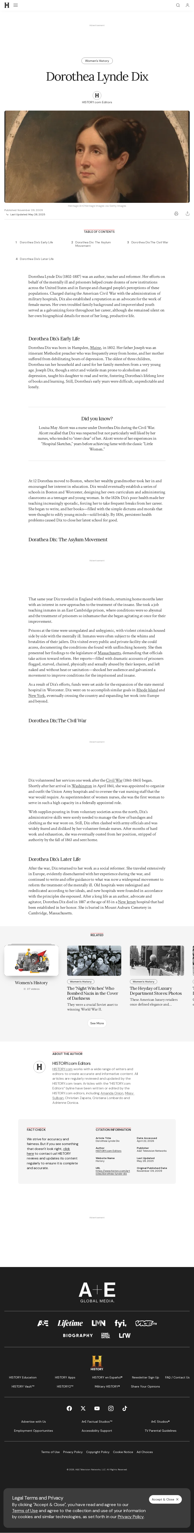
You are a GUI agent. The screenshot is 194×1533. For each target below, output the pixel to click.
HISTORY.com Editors (108, 1151)
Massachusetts (109, 653)
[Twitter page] (83, 1408)
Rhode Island (147, 690)
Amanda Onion (111, 1093)
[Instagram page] (110, 1408)
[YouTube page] (97, 1408)
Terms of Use (25, 1510)
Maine (95, 347)
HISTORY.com (62, 1069)
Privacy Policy (131, 1516)
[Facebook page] (69, 1408)
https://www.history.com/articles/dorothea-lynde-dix (113, 1172)
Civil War (114, 780)
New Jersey (127, 902)
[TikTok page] (124, 1408)
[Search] (178, 5)
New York (36, 695)
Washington (81, 786)
